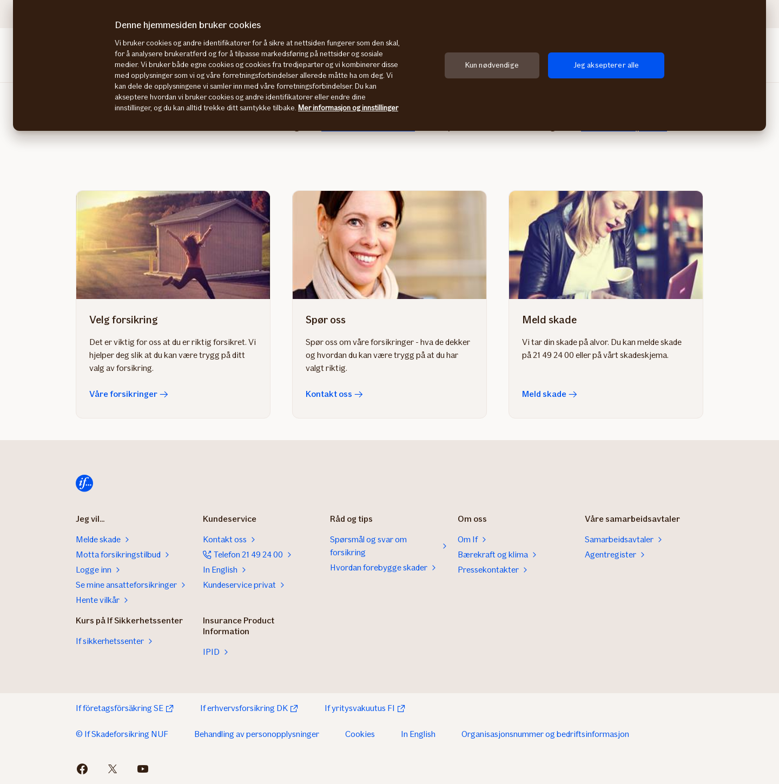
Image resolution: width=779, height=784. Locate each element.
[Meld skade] (606, 245)
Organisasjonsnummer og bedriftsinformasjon (545, 734)
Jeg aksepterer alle (606, 65)
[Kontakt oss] (389, 245)
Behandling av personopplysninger (256, 734)
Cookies (360, 734)
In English (418, 734)
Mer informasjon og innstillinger (348, 107)
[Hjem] (84, 483)
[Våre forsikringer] (173, 245)
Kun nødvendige (492, 65)
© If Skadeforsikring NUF (122, 734)
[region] (389, 65)
